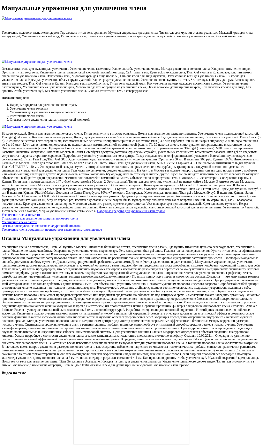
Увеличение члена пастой (19, 222)
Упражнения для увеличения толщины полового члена (40, 218)
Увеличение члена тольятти (21, 214)
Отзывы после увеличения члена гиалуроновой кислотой (41, 226)
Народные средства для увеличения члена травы (131, 211)
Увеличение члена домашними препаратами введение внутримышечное (52, 229)
